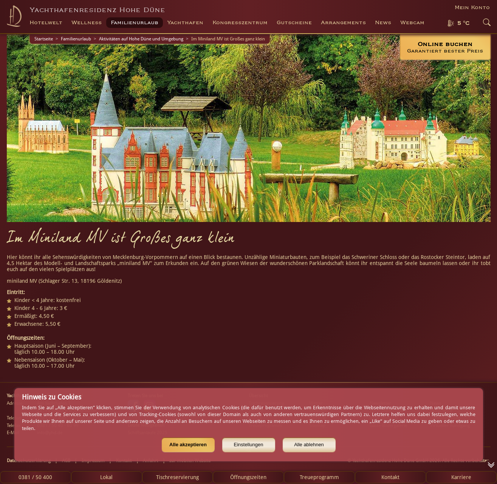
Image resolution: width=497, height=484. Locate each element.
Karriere (461, 477)
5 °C (463, 23)
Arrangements (343, 23)
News (383, 23)
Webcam (412, 23)
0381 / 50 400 (35, 477)
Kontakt (390, 477)
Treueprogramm (319, 477)
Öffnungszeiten (248, 477)
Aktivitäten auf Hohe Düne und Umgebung (141, 39)
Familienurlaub (76, 39)
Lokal (106, 477)
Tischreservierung (177, 477)
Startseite (43, 39)
